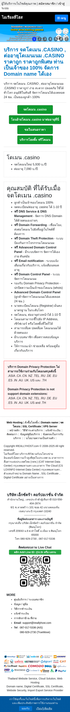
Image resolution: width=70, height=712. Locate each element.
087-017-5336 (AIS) (31, 627)
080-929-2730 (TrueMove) (35, 632)
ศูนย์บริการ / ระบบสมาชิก (28, 599)
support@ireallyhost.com (36, 622)
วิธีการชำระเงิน (23, 608)
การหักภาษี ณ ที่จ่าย (25, 618)
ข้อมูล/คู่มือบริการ (30, 434)
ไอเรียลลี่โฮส (12, 17)
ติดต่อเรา (12, 434)
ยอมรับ (25, 708)
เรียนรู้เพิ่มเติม (44, 708)
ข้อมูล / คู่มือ (21, 604)
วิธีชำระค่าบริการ (32, 430)
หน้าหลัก (15, 430)
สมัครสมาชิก (47, 3)
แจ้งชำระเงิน (53, 430)
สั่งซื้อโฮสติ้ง (32, 422)
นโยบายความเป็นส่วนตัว (40, 438)
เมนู (61, 18)
